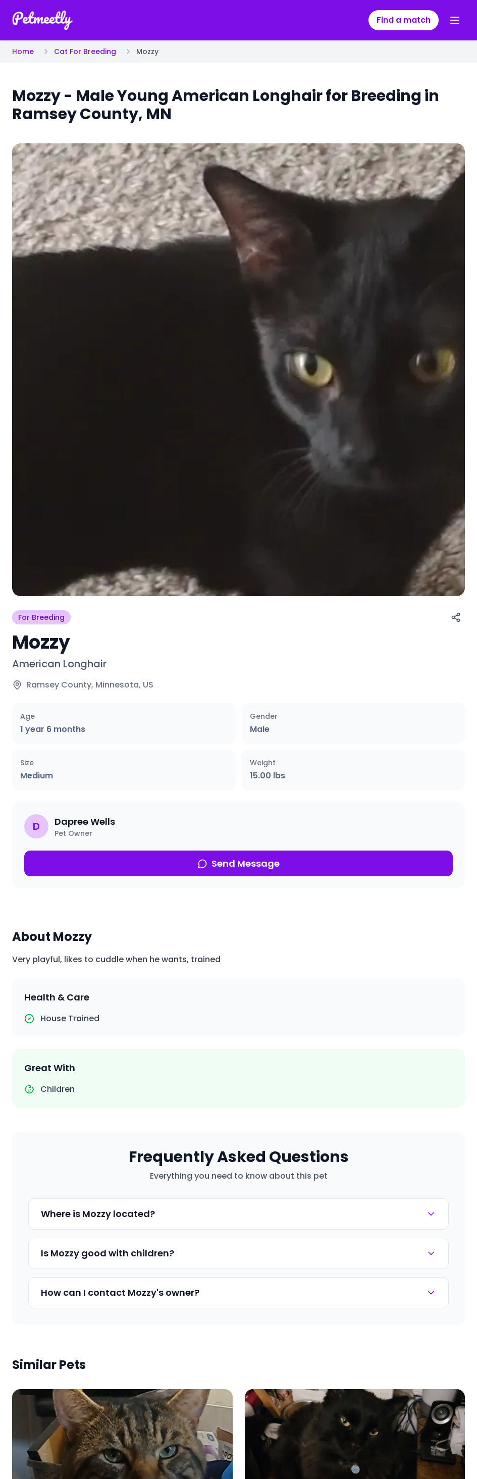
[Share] (456, 617)
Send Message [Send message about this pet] (238, 863)
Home (23, 51)
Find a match (404, 20)
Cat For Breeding (85, 51)
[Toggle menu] (455, 20)
